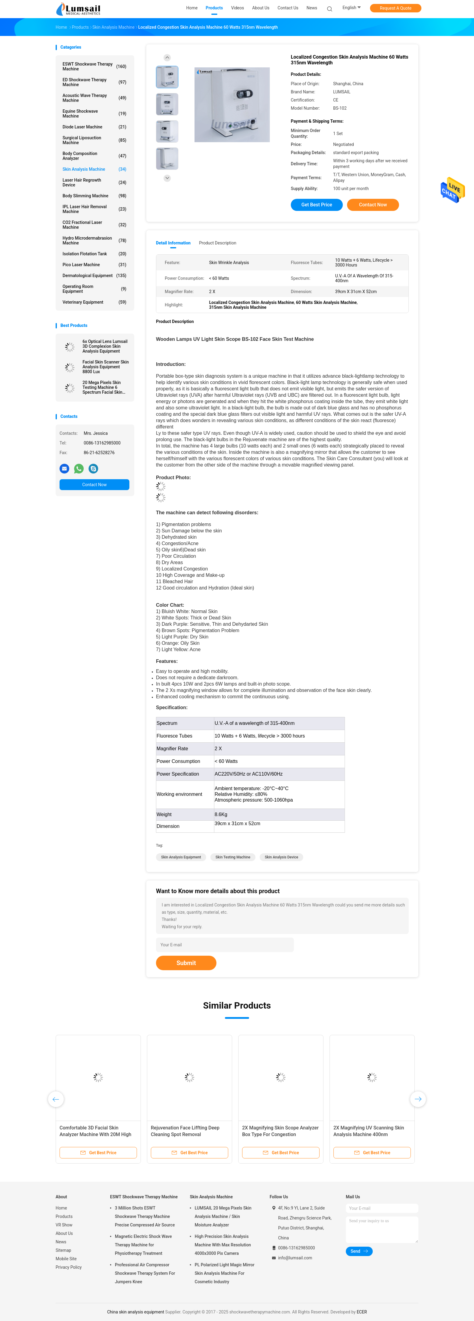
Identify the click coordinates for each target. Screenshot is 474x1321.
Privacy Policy (69, 1267)
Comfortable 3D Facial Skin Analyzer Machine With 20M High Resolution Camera (95, 1134)
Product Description (217, 243)
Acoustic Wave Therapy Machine (94, 98)
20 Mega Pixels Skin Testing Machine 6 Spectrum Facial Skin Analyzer (102, 387)
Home (61, 1208)
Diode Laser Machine (94, 127)
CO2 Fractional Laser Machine (94, 225)
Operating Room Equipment (94, 289)
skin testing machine (233, 857)
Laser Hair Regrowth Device (94, 182)
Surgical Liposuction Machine (94, 140)
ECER (362, 1312)
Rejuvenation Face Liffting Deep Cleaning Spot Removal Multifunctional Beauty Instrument (188, 1134)
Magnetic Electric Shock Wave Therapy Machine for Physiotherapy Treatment (143, 1245)
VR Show (64, 1224)
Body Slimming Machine (94, 196)
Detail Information (173, 243)
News (61, 1241)
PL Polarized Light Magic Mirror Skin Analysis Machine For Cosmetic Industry (225, 1273)
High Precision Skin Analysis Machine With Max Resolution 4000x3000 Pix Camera (223, 1245)
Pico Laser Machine (94, 265)
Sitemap (63, 1250)
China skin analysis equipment (135, 1312)
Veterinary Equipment (94, 302)
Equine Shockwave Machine (94, 113)
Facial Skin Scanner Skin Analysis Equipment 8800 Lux (106, 367)
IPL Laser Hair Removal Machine (94, 209)
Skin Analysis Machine (94, 169)
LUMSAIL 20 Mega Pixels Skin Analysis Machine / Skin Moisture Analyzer (223, 1216)
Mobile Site (66, 1258)
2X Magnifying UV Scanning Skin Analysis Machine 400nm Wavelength (368, 1134)
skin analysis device (281, 857)
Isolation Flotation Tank (94, 254)
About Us (64, 1233)
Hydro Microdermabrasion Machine (94, 240)
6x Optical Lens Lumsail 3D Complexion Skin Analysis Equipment (105, 346)
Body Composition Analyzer (94, 156)
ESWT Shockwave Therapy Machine (94, 66)
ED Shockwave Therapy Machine (94, 82)
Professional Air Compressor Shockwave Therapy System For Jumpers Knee (145, 1273)
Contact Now (94, 484)
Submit (186, 963)
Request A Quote (395, 8)
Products (64, 1216)
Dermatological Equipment (94, 276)
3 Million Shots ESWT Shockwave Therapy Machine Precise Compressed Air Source (145, 1216)
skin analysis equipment (181, 857)
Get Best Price (316, 205)
